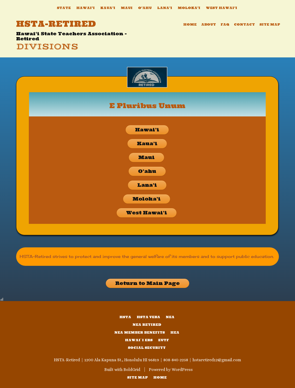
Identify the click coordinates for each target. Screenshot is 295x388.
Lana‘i (164, 8)
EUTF (163, 340)
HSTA (125, 317)
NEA (170, 317)
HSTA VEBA (148, 317)
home (160, 377)
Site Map (270, 24)
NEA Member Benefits (139, 332)
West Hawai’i (221, 8)
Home (190, 24)
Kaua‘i (107, 8)
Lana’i (147, 185)
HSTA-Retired (56, 23)
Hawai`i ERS (139, 340)
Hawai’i (147, 130)
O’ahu (147, 171)
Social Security (147, 348)
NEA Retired (147, 325)
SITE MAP (137, 377)
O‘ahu (145, 8)
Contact (244, 24)
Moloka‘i (189, 8)
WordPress (182, 369)
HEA (174, 332)
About (208, 24)
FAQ (225, 24)
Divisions (47, 46)
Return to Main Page (147, 283)
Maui (127, 8)
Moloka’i (147, 199)
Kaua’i (147, 143)
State (64, 8)
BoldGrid (132, 369)
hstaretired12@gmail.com (216, 360)
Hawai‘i (85, 8)
